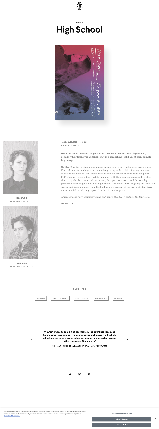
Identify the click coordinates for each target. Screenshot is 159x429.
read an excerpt (69, 145)
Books (79, 22)
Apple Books (81, 298)
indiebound (101, 298)
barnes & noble (60, 298)
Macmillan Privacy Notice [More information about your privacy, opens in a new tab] (12, 417)
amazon (41, 298)
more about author (21, 201)
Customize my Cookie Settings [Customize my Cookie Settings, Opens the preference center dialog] (122, 414)
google (118, 298)
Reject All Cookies (122, 420)
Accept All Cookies (121, 426)
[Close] (155, 419)
